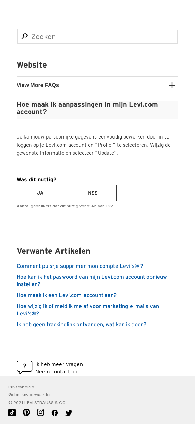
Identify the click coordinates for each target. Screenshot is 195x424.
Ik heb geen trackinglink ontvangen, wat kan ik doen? (81, 324)
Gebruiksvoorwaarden (30, 395)
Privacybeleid (21, 387)
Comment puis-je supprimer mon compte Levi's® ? (80, 266)
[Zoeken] (97, 36)
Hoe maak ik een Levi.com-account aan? (67, 295)
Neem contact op (56, 371)
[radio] (40, 193)
